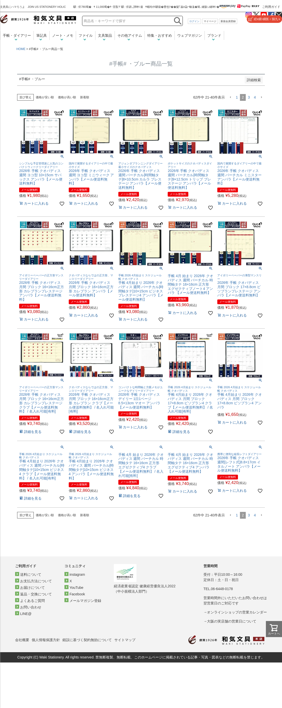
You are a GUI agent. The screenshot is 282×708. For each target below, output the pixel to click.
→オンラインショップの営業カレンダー (235, 612)
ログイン (194, 21)
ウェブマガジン (189, 35)
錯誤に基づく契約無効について (87, 640)
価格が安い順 (45, 97)
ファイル (86, 35)
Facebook (77, 594)
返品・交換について (36, 594)
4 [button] (255, 97)
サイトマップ (124, 640)
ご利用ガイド (271, 7)
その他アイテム (129, 35)
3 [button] (249, 97)
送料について (30, 574)
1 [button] (237, 97)
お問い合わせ (30, 607)
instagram (77, 574)
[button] (230, 97)
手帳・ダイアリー (17, 35)
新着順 (84, 97)
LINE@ (25, 614)
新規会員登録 (228, 21)
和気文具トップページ (226, 640)
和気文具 (38, 19)
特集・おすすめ (159, 35)
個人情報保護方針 (46, 640)
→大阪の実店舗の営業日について (229, 621)
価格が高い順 (67, 97)
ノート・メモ (62, 35)
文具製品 (105, 35)
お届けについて (32, 588)
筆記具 (41, 35)
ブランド (214, 35)
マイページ (210, 21)
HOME (20, 49)
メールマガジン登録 (85, 601)
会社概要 (22, 640)
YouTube (76, 588)
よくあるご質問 (32, 601)
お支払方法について (36, 581)
